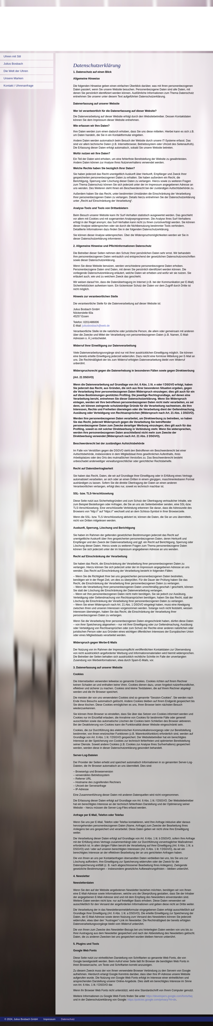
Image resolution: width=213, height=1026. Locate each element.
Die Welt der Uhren (16, 71)
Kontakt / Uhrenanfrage (18, 85)
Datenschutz (68, 1019)
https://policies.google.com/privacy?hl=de (152, 999)
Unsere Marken (13, 78)
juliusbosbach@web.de (96, 325)
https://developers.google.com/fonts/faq (169, 996)
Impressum (49, 1019)
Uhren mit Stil (12, 56)
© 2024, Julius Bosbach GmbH (21, 1019)
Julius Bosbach (13, 63)
